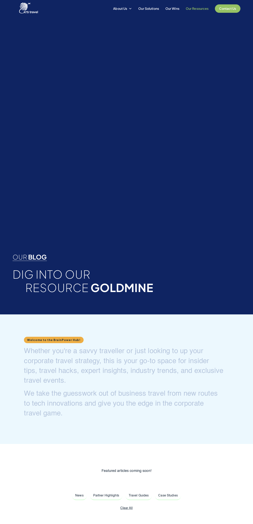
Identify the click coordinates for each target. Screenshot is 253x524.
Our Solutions (148, 8)
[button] (122, 9)
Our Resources (197, 8)
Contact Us (227, 8)
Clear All (126, 508)
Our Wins (172, 8)
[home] (28, 9)
